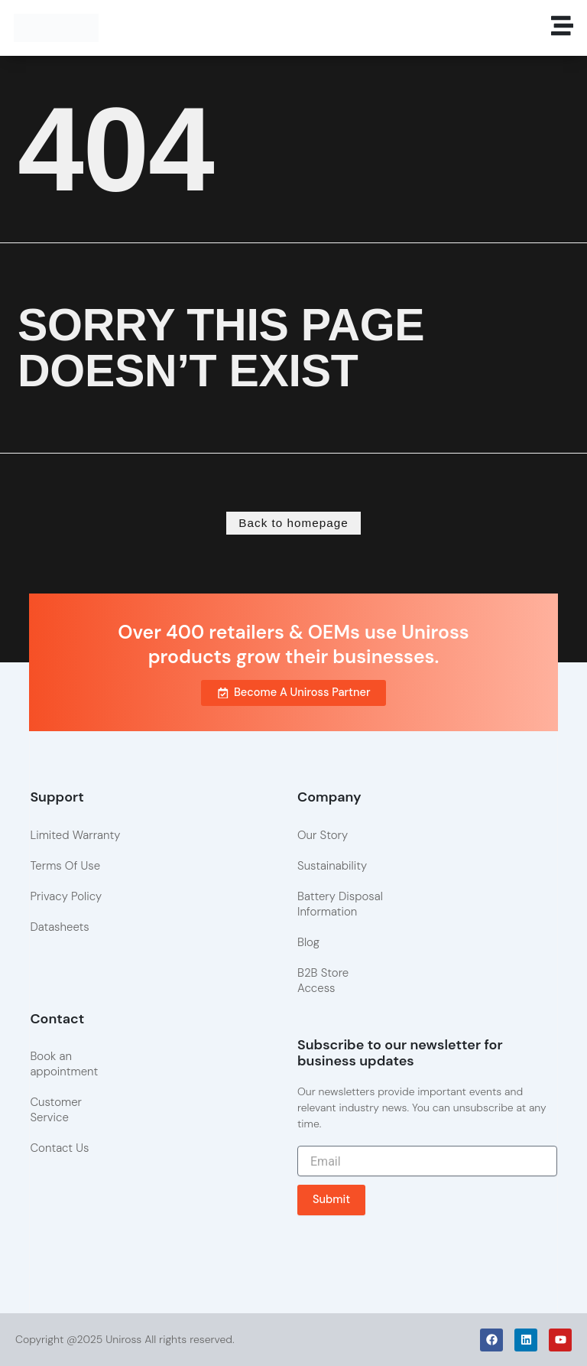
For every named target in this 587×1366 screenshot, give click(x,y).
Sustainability (332, 865)
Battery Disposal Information (340, 903)
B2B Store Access (323, 979)
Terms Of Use (65, 865)
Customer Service (56, 1109)
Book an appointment (64, 1064)
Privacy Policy (66, 895)
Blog (308, 941)
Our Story (322, 834)
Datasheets (59, 926)
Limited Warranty (75, 834)
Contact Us (59, 1148)
